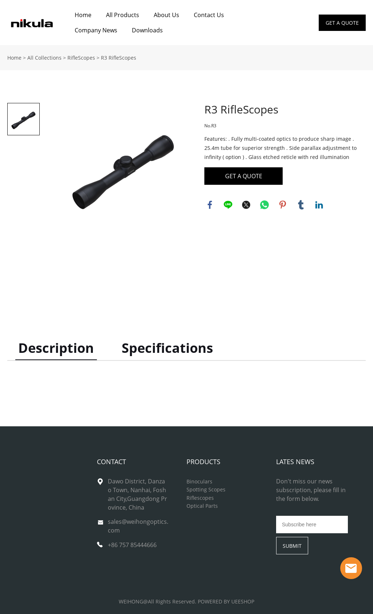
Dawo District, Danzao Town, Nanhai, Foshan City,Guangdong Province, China (137, 494)
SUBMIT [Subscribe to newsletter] (292, 545)
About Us (166, 15)
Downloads (147, 30)
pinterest (282, 204)
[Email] (312, 524)
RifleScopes (81, 57)
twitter (246, 204)
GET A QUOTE (342, 22)
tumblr (300, 204)
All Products (122, 15)
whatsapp (264, 204)
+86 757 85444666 (132, 545)
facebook (209, 204)
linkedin (319, 204)
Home (83, 15)
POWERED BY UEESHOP (226, 601)
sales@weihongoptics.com (138, 526)
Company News (96, 30)
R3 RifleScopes (118, 57)
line (228, 204)
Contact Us (209, 15)
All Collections (44, 57)
